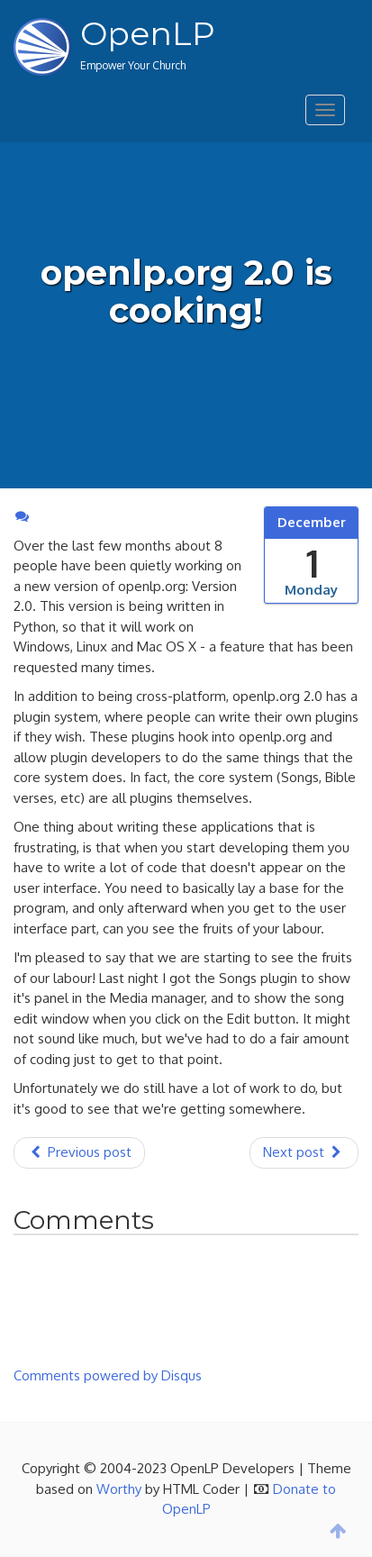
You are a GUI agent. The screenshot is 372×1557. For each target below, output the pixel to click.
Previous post (79, 1152)
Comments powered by (108, 1375)
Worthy (118, 1489)
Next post (304, 1152)
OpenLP (147, 33)
